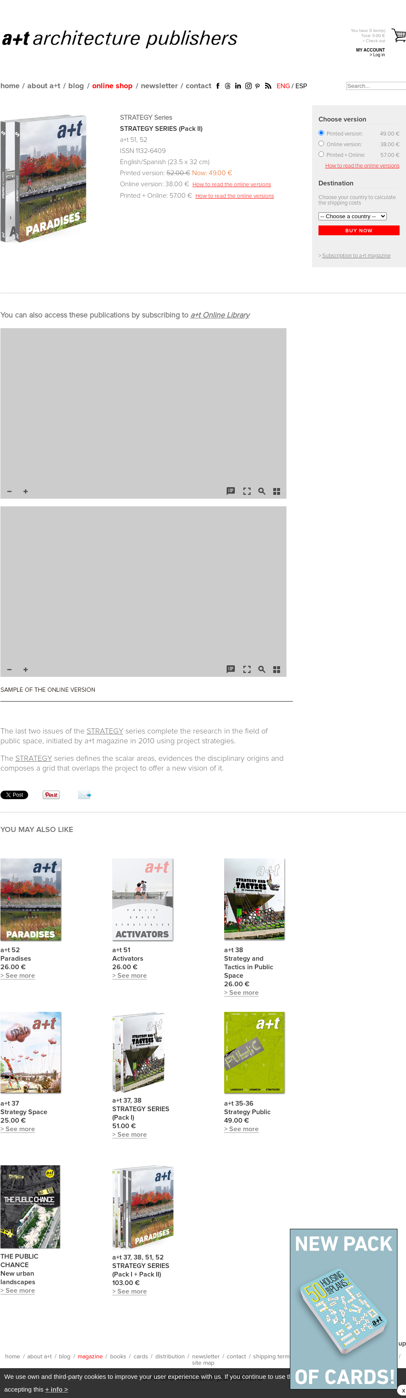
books (118, 1357)
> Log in (377, 54)
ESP (301, 86)
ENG (283, 86)
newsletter (159, 86)
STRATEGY (105, 731)
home (10, 86)
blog (76, 86)
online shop (112, 86)
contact (198, 86)
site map (203, 1363)
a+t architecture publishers (130, 39)
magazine (90, 1357)
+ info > (56, 1389)
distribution (170, 1357)
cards (141, 1357)
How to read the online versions (232, 185)
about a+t (43, 86)
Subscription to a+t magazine (356, 256)
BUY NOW (359, 231)
